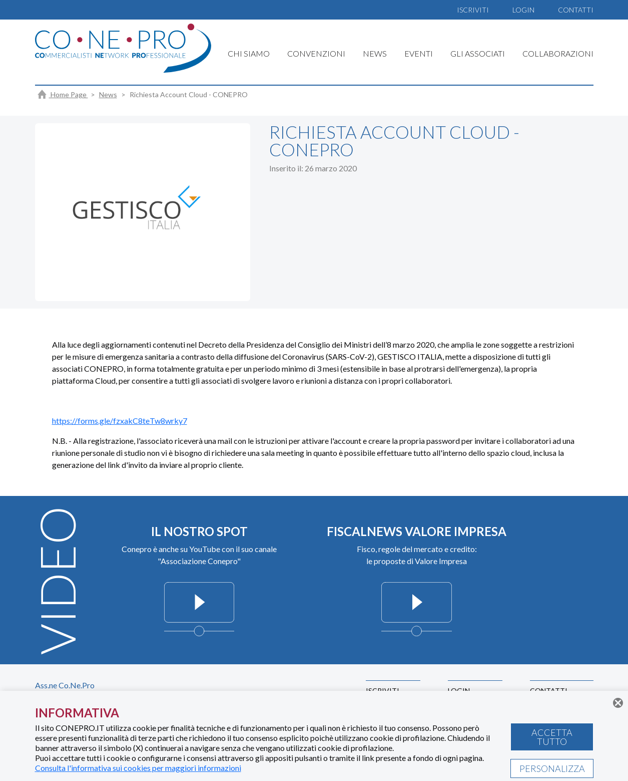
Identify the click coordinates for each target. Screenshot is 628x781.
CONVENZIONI (316, 53)
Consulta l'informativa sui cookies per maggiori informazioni (138, 767)
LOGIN (523, 10)
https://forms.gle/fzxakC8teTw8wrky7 (119, 420)
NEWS (375, 53)
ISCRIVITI (473, 10)
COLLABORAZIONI (557, 53)
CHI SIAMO (249, 53)
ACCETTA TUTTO (551, 737)
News (108, 94)
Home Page (63, 94)
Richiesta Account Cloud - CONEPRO (189, 94)
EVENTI (418, 53)
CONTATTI (575, 10)
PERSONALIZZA (552, 768)
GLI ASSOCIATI (477, 53)
